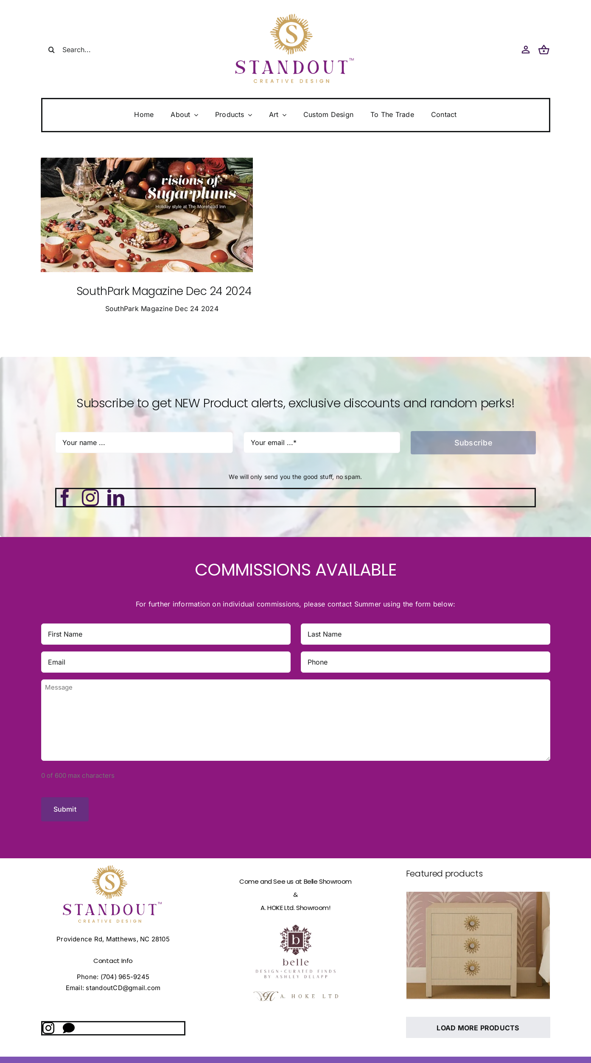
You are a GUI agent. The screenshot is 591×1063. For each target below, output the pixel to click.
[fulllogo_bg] (296, 908)
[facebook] (64, 497)
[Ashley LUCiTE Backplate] (478, 940)
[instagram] (90, 497)
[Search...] (92, 49)
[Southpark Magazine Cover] (147, 161)
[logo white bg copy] (295, 990)
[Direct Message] (69, 1024)
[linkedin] (115, 497)
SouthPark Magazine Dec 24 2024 (164, 291)
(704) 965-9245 (125, 972)
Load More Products (478, 1023)
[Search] (51, 49)
